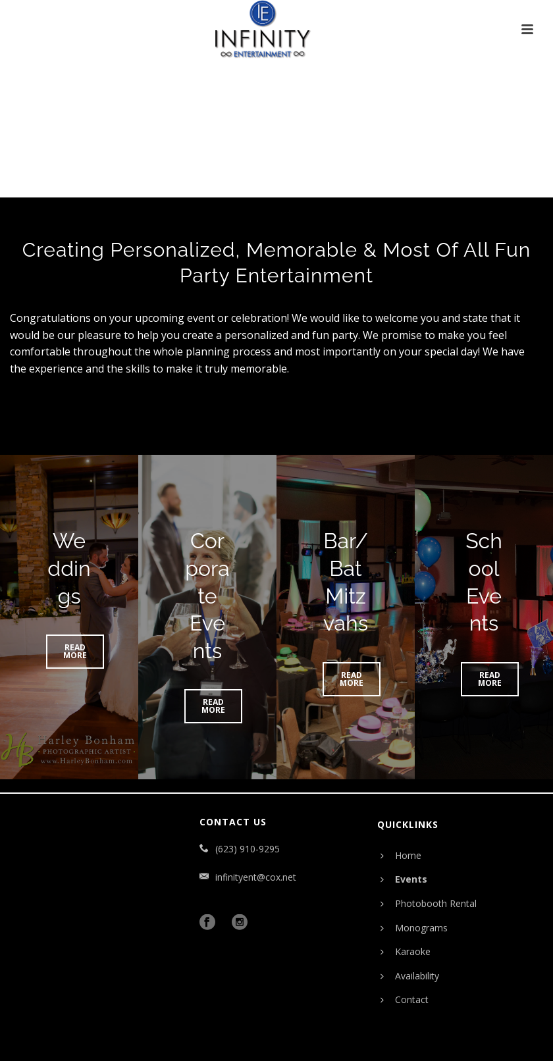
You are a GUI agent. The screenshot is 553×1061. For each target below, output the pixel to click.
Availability (410, 976)
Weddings (68, 568)
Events (404, 879)
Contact (405, 999)
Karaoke (406, 951)
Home (401, 855)
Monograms (414, 927)
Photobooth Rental (429, 903)
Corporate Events (207, 595)
